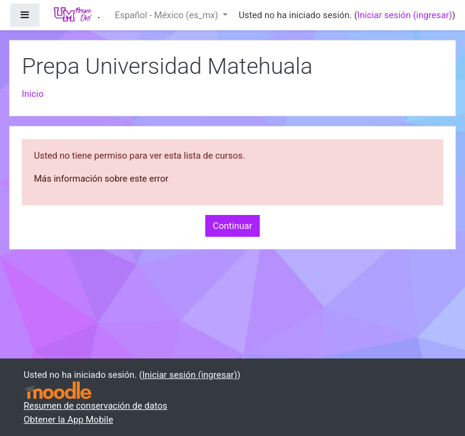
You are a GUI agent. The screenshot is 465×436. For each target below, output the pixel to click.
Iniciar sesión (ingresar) (404, 15)
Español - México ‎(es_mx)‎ (167, 15)
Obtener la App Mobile (68, 419)
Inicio (33, 93)
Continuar (232, 225)
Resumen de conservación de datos (95, 405)
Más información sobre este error (101, 178)
